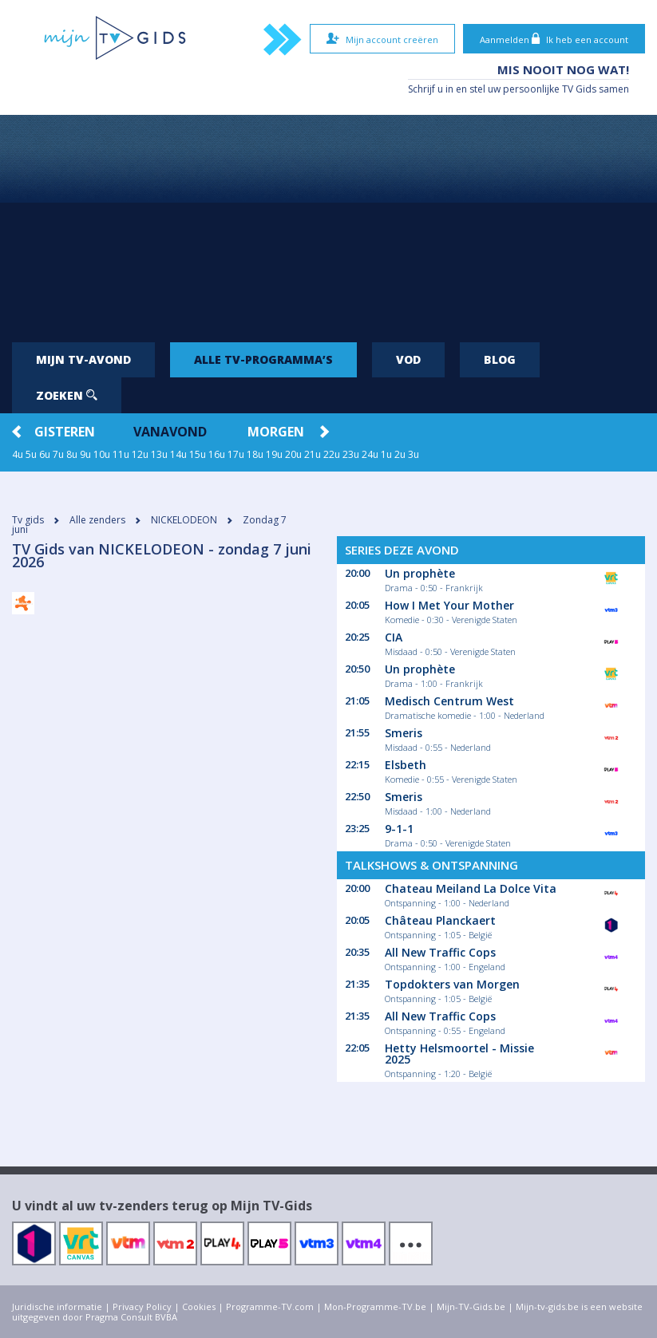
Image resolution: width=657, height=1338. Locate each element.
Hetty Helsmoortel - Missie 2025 (459, 1053)
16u (216, 454)
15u (197, 454)
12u (140, 454)
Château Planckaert (440, 920)
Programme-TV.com (270, 1306)
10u (101, 454)
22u (331, 454)
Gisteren (64, 431)
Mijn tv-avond (83, 359)
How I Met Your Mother (449, 605)
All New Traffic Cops (440, 952)
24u (370, 454)
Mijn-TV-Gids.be (471, 1306)
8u (71, 454)
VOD (408, 359)
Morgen (275, 431)
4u (17, 454)
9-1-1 (399, 828)
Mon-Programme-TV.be (375, 1306)
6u (44, 454)
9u (85, 454)
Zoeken (66, 395)
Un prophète (420, 573)
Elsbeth (405, 764)
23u (350, 454)
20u (293, 454)
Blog (500, 359)
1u (386, 454)
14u (178, 454)
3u (413, 454)
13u (159, 454)
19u (274, 454)
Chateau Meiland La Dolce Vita (470, 888)
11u (121, 454)
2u (400, 454)
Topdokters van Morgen (452, 984)
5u (31, 454)
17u (236, 454)
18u (255, 454)
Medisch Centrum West (449, 700)
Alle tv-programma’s (263, 359)
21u (312, 454)
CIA (393, 637)
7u (58, 454)
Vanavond (170, 431)
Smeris (403, 732)
